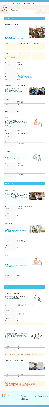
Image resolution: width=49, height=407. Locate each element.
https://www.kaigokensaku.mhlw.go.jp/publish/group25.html (14, 38)
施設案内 (29, 3)
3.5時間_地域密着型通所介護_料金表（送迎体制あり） (25, 77)
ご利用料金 (24, 3)
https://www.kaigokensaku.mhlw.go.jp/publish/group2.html (14, 126)
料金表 (18, 109)
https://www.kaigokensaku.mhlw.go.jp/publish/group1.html (14, 158)
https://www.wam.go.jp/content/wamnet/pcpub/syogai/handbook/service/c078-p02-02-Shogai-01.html (16, 266)
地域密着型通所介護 (8, 193)
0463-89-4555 (23, 396)
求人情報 (34, 3)
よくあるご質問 (40, 3)
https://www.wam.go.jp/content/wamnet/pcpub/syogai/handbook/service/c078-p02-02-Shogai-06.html (16, 202)
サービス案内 (19, 3)
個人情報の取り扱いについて (26, 402)
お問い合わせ (45, 3)
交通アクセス (37, 396)
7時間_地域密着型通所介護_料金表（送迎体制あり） (25, 76)
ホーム (14, 3)
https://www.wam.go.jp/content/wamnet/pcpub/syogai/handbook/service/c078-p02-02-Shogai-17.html (16, 231)
